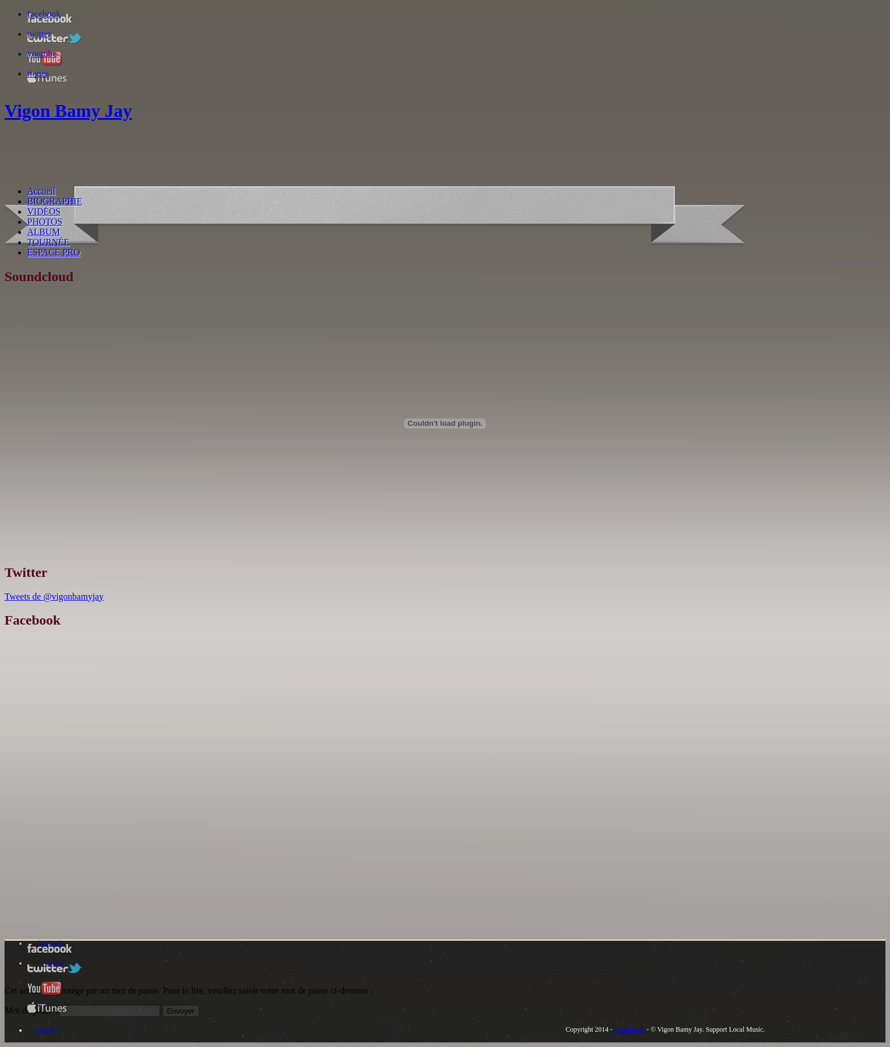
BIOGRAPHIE (54, 201)
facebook (44, 14)
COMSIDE (629, 1029)
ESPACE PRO (53, 252)
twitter (39, 34)
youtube (42, 53)
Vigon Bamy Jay (68, 110)
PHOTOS (44, 222)
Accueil (41, 191)
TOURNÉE (48, 242)
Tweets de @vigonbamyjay (54, 596)
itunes (38, 73)
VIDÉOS (44, 211)
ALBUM (43, 232)
